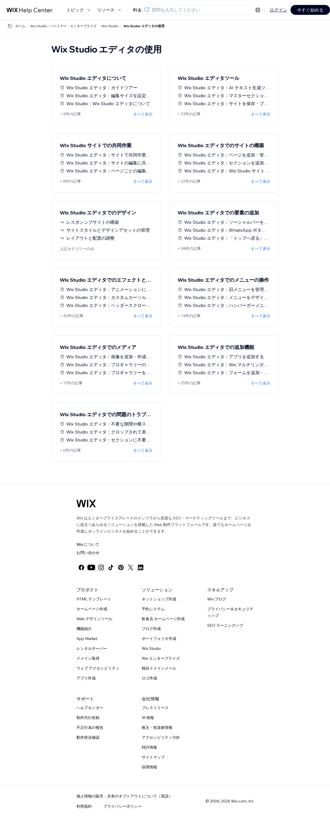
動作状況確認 (87, 737)
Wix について (87, 544)
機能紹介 (84, 628)
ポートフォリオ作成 (159, 638)
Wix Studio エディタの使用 (143, 26)
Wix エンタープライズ (161, 658)
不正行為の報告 (89, 727)
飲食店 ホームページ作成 (163, 618)
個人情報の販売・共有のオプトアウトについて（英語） (124, 796)
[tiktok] (111, 567)
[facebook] (81, 567)
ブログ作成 (151, 628)
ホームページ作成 (91, 608)
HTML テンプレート (93, 599)
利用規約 (84, 806)
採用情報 (149, 767)
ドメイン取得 (87, 658)
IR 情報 (148, 717)
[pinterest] (121, 567)
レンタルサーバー (91, 648)
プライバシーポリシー (122, 806)
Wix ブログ (216, 599)
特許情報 (149, 747)
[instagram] (101, 567)
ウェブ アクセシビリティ (98, 668)
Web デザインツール (94, 618)
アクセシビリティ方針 (161, 737)
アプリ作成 (86, 678)
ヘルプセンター (89, 707)
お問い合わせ (87, 552)
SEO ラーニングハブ (225, 625)
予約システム (153, 608)
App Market (86, 638)
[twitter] (131, 567)
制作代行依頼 (87, 717)
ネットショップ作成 (159, 599)
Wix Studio (151, 648)
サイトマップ (153, 757)
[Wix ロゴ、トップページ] (86, 503)
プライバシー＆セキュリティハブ (230, 612)
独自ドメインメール (159, 668)
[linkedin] (141, 567)
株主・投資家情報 (157, 727)
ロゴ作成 (149, 678)
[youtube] (91, 567)
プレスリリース (155, 707)
